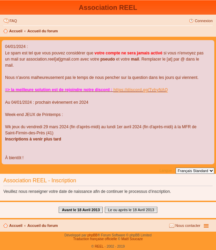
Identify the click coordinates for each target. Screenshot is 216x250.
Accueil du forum (42, 31)
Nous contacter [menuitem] (187, 225)
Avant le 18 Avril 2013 (81, 210)
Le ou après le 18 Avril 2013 (131, 210)
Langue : (166, 170)
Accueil (15, 31)
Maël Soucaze (132, 239)
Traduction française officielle (95, 239)
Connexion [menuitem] (204, 21)
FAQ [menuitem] (13, 21)
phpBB (92, 235)
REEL (99, 246)
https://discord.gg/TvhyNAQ (140, 89)
